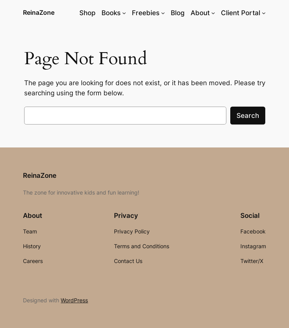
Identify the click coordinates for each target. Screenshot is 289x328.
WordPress (74, 300)
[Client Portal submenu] (264, 13)
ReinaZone (38, 12)
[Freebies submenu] (163, 13)
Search (247, 115)
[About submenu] (213, 13)
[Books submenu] (124, 13)
